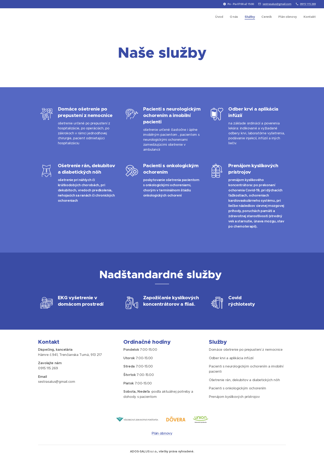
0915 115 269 (308, 4)
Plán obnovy (162, 433)
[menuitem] (218, 17)
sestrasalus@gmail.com (277, 4)
